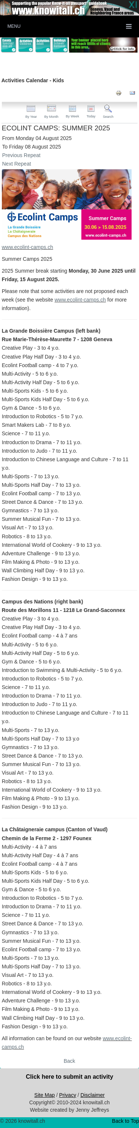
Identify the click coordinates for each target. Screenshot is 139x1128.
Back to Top (125, 1121)
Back (69, 1061)
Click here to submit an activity (69, 1077)
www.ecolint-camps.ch (27, 247)
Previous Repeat (21, 155)
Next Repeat (16, 164)
